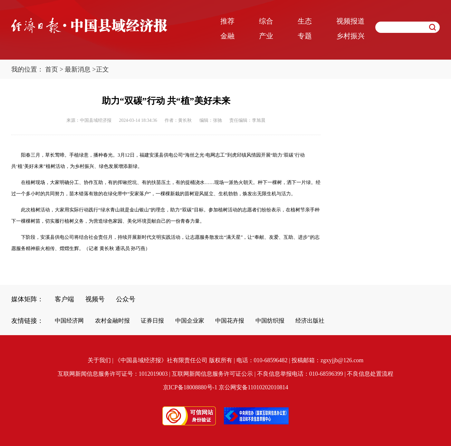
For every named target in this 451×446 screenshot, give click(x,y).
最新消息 (78, 69)
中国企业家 (189, 320)
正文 (102, 69)
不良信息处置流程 (370, 374)
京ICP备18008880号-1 (190, 387)
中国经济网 (69, 320)
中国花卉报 (229, 320)
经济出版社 (309, 320)
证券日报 (152, 320)
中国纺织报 (269, 320)
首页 (51, 69)
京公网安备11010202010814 (253, 387)
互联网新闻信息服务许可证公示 (212, 374)
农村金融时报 (112, 320)
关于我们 (99, 360)
